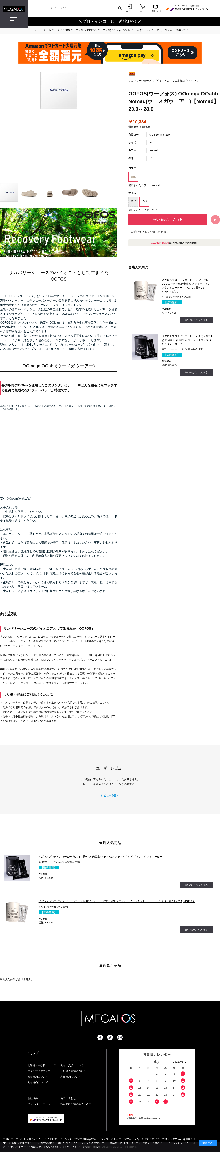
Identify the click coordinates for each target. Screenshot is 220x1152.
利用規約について (70, 1076)
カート (142, 8)
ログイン (129, 8)
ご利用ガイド (155, 8)
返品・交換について (72, 1065)
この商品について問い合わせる (148, 231)
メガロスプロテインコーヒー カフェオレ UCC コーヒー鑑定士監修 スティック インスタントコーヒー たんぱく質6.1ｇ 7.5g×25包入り (116, 901)
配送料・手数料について (41, 1065)
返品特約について (37, 1082)
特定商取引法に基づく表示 (75, 1103)
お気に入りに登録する (215, 219)
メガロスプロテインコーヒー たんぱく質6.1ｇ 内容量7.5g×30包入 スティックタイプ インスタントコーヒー (187, 340)
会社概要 (32, 1098)
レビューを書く (110, 795)
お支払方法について (39, 1070)
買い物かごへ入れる (168, 219)
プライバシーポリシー (40, 1103)
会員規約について (37, 1076)
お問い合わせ (68, 1098)
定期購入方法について (73, 1070)
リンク (95, 1146)
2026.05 (178, 1061)
